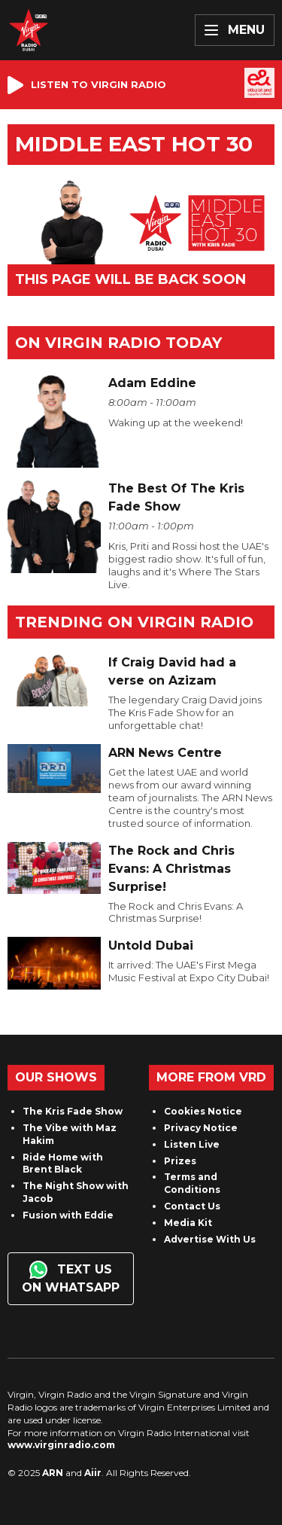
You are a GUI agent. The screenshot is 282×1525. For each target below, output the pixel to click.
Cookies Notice (203, 1111)
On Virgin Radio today (118, 343)
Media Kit (188, 1222)
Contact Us (192, 1206)
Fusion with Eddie (68, 1215)
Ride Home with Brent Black (63, 1163)
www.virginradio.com (61, 1444)
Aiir (93, 1472)
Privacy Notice (201, 1127)
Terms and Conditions (192, 1183)
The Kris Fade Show (73, 1111)
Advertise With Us (210, 1239)
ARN (52, 1472)
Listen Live (192, 1144)
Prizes (180, 1161)
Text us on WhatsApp (71, 1278)
